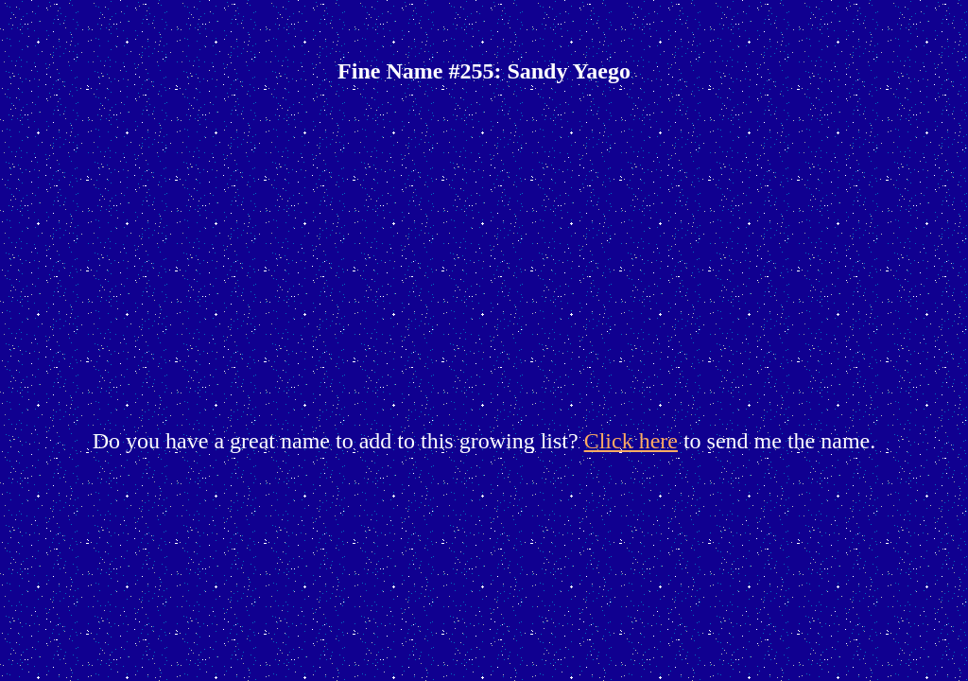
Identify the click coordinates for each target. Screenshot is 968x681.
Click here (631, 440)
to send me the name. (776, 440)
